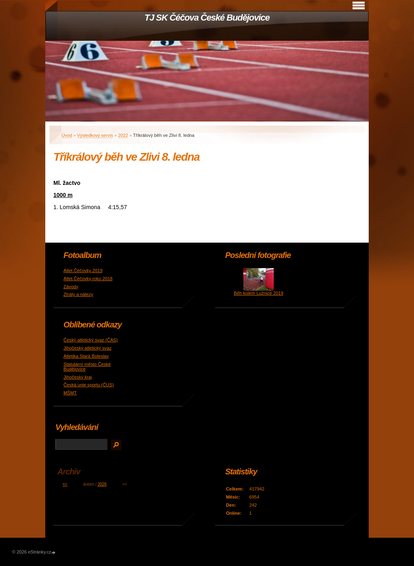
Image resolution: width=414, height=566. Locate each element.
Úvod (66, 135)
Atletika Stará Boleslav (86, 356)
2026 (101, 484)
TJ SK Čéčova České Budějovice (206, 18)
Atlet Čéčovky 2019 (82, 270)
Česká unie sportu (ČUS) (88, 384)
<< (65, 484)
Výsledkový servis (95, 135)
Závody (70, 286)
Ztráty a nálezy (78, 294)
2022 (123, 135)
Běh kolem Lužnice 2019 (258, 293)
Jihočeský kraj (77, 377)
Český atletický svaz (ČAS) (90, 340)
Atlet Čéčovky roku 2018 (87, 278)
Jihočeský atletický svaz (87, 348)
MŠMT (70, 392)
